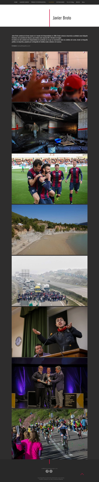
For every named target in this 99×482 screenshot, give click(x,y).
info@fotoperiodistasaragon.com (50, 468)
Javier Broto (62, 18)
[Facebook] (47, 471)
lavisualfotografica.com (23, 46)
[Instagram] (50, 471)
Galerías (61, 479)
